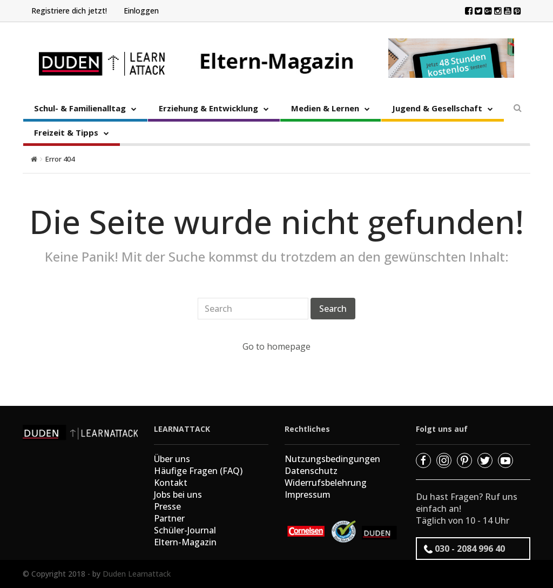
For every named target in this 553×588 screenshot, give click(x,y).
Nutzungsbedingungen (332, 459)
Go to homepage (276, 346)
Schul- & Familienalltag (80, 108)
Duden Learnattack (137, 574)
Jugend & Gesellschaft (437, 108)
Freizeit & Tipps (66, 132)
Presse (167, 506)
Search (333, 309)
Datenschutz (311, 471)
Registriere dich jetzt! (69, 10)
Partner (169, 518)
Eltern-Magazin (185, 542)
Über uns (172, 459)
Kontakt (170, 483)
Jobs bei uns (178, 494)
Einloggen (141, 10)
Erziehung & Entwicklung (208, 108)
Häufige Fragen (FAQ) (198, 471)
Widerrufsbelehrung (326, 483)
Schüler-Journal (185, 530)
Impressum (308, 494)
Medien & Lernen (325, 108)
